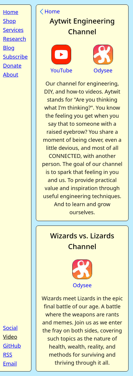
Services (13, 29)
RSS (7, 354)
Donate (12, 65)
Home (10, 11)
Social (10, 327)
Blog (8, 47)
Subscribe (15, 56)
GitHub (12, 345)
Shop (9, 20)
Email (10, 363)
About (10, 74)
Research (14, 38)
